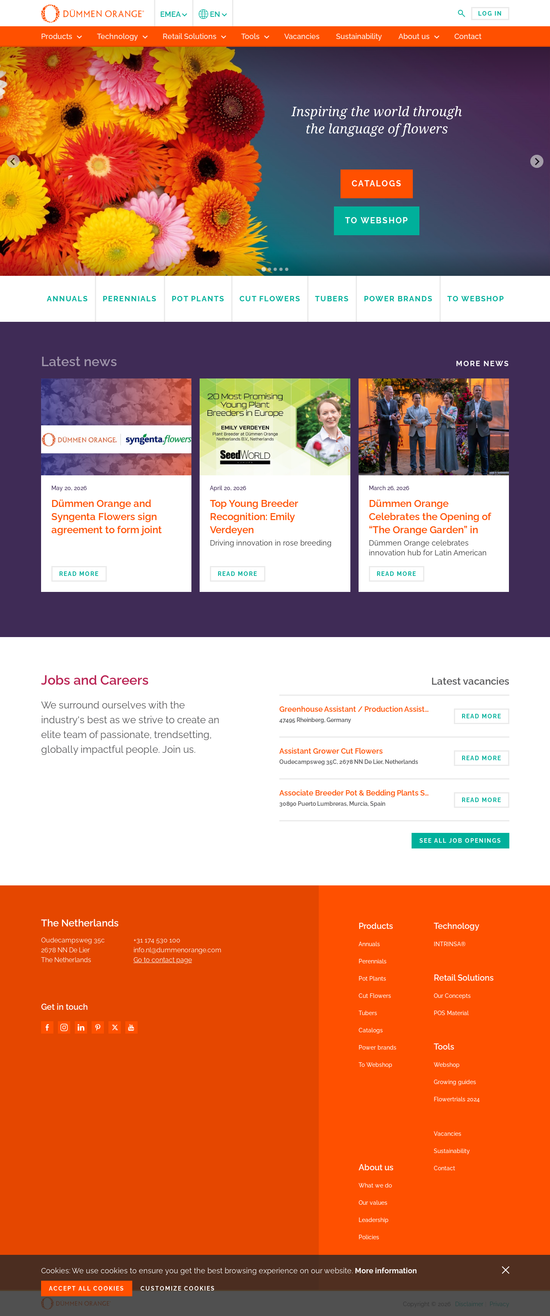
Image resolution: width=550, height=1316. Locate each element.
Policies (369, 1237)
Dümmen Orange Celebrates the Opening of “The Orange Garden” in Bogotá (430, 523)
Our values (373, 1202)
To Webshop (375, 1065)
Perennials (373, 961)
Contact (444, 1168)
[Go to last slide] (13, 161)
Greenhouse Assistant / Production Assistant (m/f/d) (372, 709)
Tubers (368, 1013)
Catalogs (377, 183)
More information (386, 1270)
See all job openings (460, 840)
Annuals (369, 944)
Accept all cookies (86, 1288)
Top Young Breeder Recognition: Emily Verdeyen (254, 517)
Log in (490, 13)
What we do (375, 1185)
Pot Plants (372, 978)
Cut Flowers (375, 996)
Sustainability (452, 1151)
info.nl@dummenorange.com (177, 950)
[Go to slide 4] (280, 269)
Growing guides (455, 1082)
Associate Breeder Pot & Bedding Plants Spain (359, 793)
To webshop (377, 220)
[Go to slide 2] (269, 269)
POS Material (451, 1013)
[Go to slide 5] (286, 269)
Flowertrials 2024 (457, 1099)
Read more (79, 574)
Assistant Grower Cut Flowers (331, 751)
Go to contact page (162, 960)
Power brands (377, 1047)
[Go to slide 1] (263, 269)
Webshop (447, 1065)
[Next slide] (536, 161)
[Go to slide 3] (274, 269)
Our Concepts (452, 996)
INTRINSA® (450, 944)
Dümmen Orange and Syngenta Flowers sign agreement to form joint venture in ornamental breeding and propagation (112, 530)
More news (482, 364)
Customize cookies (177, 1288)
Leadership (374, 1220)
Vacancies (447, 1133)
